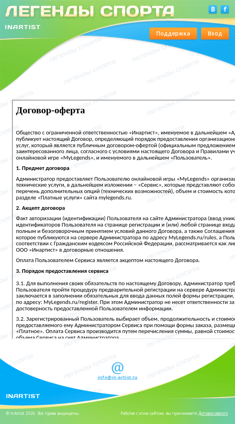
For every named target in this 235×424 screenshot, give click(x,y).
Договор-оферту (213, 413)
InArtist (23, 395)
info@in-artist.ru (117, 377)
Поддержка (173, 33)
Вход (215, 33)
